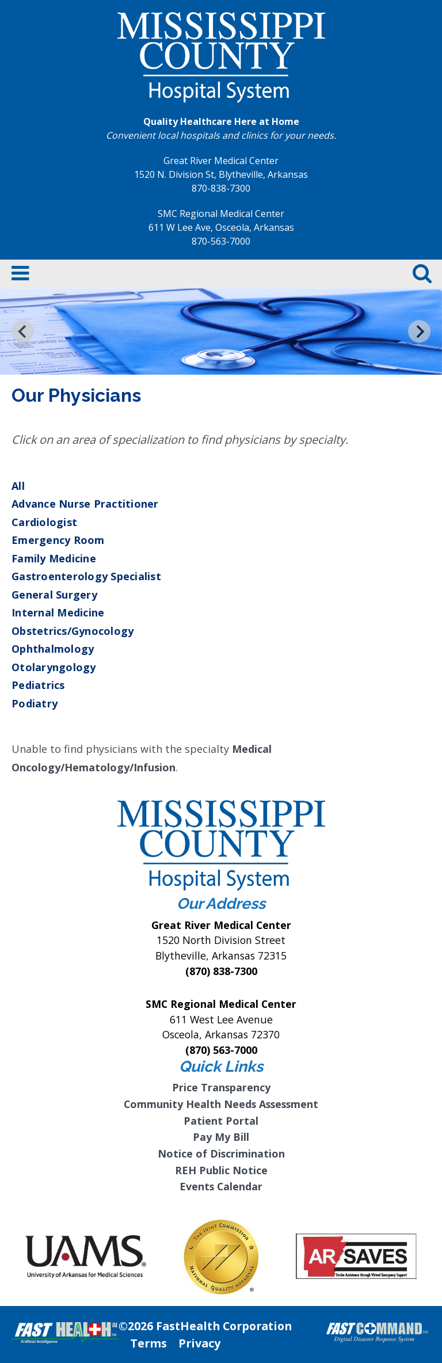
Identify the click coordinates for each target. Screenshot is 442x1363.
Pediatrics (38, 685)
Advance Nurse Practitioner (85, 504)
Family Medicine (54, 558)
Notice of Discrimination (221, 1153)
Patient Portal (221, 1121)
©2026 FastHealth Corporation (205, 1326)
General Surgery (54, 594)
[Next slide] (419, 331)
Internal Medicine (58, 612)
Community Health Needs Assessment (221, 1104)
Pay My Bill (221, 1137)
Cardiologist (44, 522)
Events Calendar (221, 1186)
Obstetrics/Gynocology (73, 631)
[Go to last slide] (23, 331)
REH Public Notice (221, 1170)
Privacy (199, 1343)
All (18, 486)
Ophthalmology (53, 649)
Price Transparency (221, 1087)
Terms (148, 1343)
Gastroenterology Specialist (86, 576)
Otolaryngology (54, 667)
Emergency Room (58, 540)
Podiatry (35, 703)
